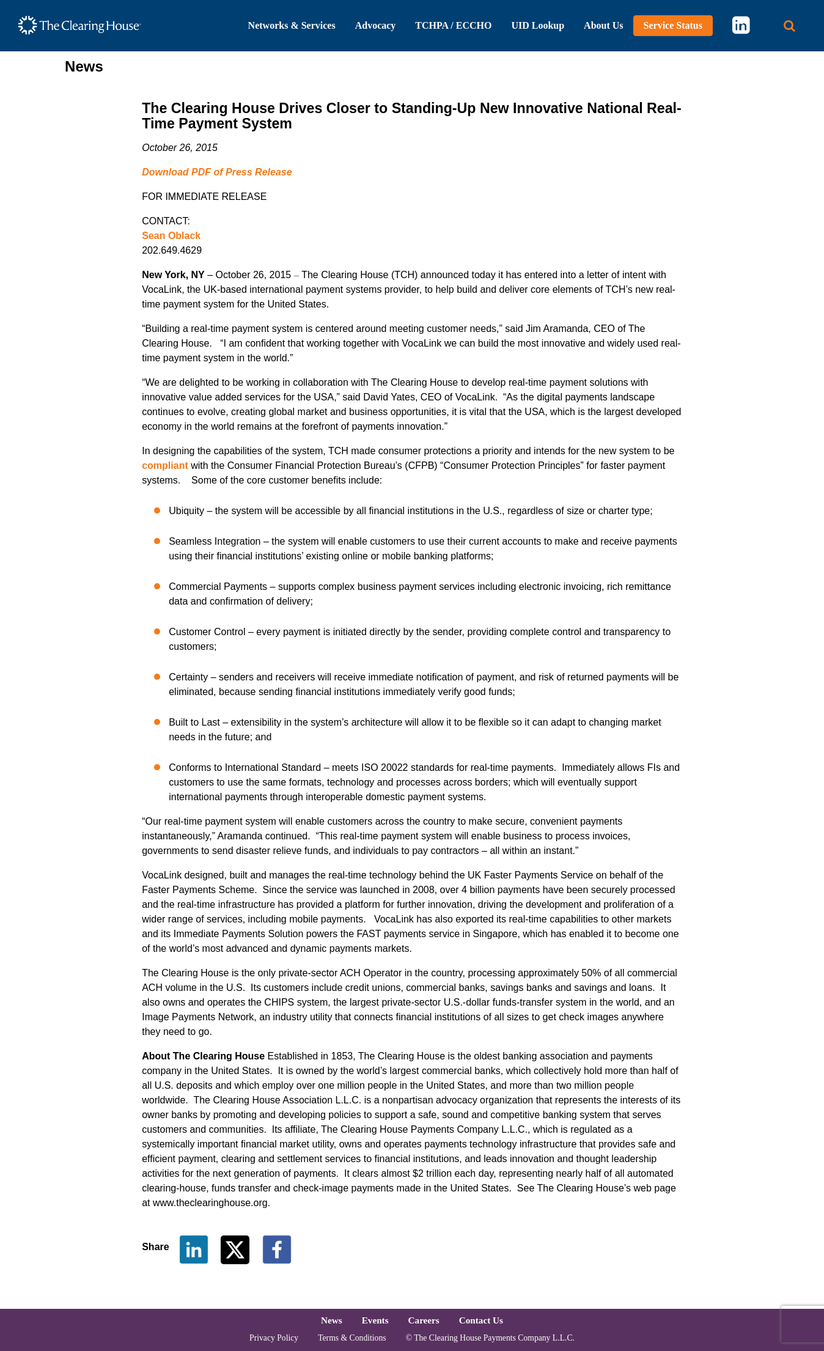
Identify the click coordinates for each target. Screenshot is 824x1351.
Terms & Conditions (352, 1337)
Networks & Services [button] (292, 25)
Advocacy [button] (375, 25)
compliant (165, 465)
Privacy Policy (273, 1337)
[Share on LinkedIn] (193, 1248)
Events (375, 1320)
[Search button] (789, 26)
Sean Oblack (171, 235)
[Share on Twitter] (236, 1248)
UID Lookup (537, 25)
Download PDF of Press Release (217, 172)
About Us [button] (603, 25)
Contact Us (481, 1320)
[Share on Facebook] (277, 1248)
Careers (424, 1320)
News (331, 1320)
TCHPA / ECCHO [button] (453, 25)
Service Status (673, 25)
